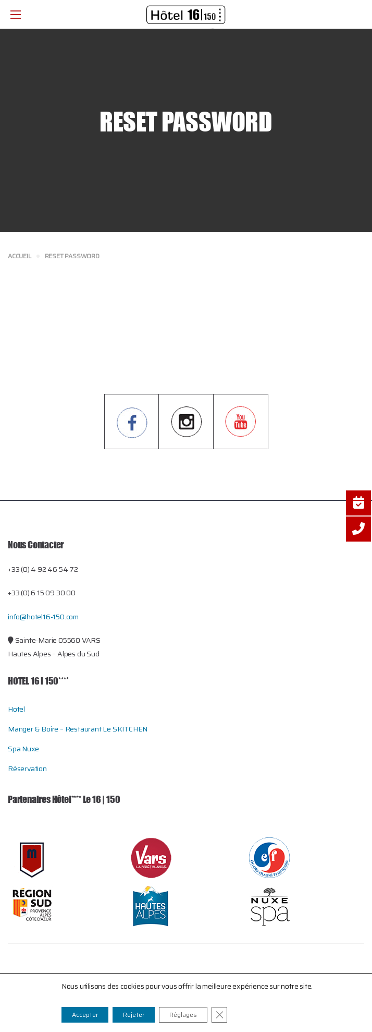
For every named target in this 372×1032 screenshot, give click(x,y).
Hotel (16, 709)
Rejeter (133, 1014)
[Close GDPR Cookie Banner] (219, 1015)
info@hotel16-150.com (43, 616)
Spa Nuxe (23, 748)
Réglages (183, 1014)
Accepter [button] (85, 1014)
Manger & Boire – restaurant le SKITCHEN (77, 729)
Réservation (27, 768)
